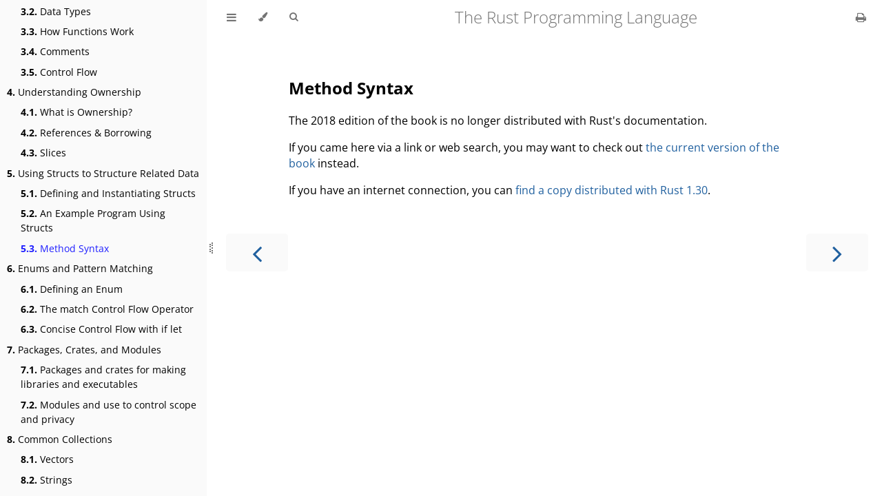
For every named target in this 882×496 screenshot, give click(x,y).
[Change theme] (262, 17)
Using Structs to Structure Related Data (103, 173)
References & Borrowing (86, 132)
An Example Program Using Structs (93, 220)
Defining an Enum (72, 289)
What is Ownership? (76, 111)
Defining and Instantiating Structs (108, 193)
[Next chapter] (837, 252)
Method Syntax (65, 248)
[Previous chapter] (257, 252)
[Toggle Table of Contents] (231, 17)
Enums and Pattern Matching (80, 268)
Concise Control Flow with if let (101, 328)
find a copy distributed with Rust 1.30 (611, 190)
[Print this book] (861, 17)
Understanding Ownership (74, 92)
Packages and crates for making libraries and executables (103, 377)
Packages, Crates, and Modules (84, 349)
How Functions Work (77, 31)
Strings (46, 479)
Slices (43, 152)
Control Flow (59, 72)
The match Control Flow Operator (107, 309)
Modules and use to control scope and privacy (108, 412)
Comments (55, 51)
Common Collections (59, 439)
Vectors (47, 459)
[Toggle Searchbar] (293, 17)
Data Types (56, 11)
